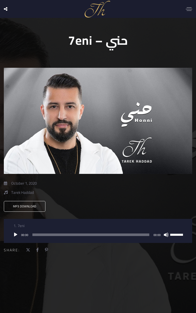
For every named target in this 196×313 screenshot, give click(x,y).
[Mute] (166, 234)
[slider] (91, 234)
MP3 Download (24, 206)
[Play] (15, 234)
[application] (98, 235)
